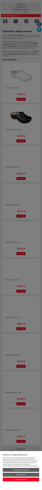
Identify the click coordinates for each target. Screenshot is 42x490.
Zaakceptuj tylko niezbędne (21, 470)
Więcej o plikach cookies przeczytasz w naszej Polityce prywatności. (20, 466)
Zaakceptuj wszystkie (21, 479)
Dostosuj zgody (21, 474)
